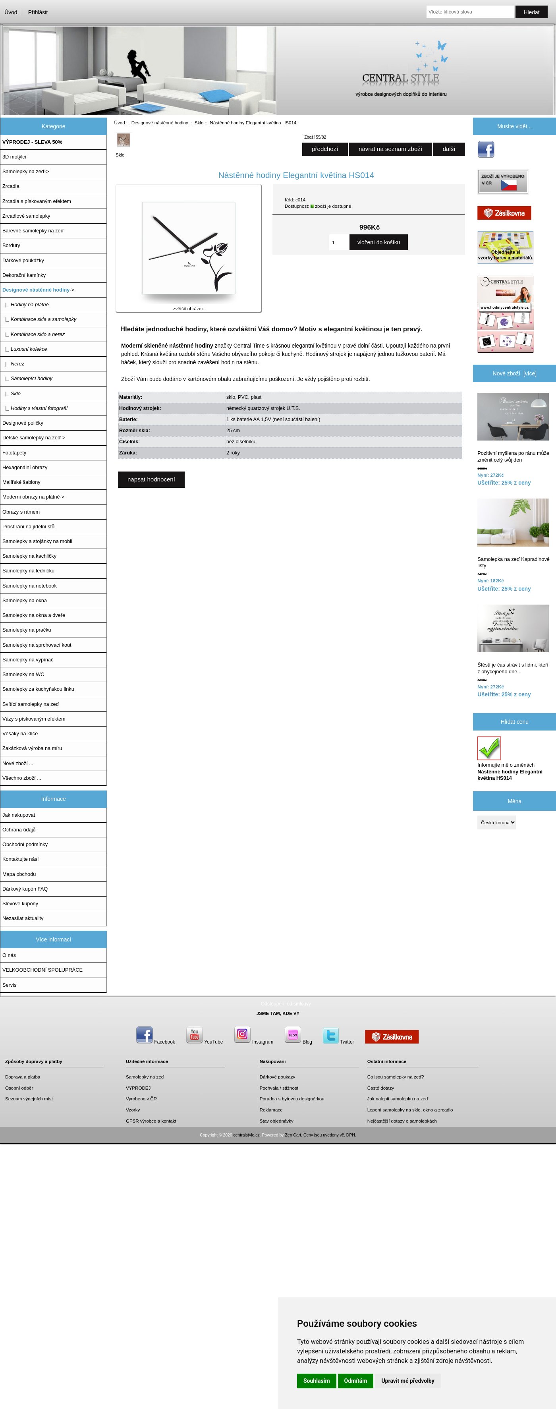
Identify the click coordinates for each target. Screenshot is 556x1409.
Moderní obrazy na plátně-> (33, 497)
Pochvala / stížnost (279, 1087)
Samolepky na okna (24, 600)
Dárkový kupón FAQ (25, 889)
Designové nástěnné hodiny (159, 122)
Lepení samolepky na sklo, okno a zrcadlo (410, 1109)
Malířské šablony (21, 482)
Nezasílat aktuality (22, 918)
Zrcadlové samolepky (26, 216)
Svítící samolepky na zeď (30, 704)
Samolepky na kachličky (29, 556)
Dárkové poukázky (23, 260)
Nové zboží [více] (515, 373)
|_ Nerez (13, 364)
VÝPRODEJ (138, 1087)
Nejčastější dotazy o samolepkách (402, 1120)
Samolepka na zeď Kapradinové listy (513, 533)
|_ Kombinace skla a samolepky (39, 319)
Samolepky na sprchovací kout (36, 645)
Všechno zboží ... (21, 778)
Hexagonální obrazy (24, 467)
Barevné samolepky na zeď (33, 231)
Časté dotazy (380, 1087)
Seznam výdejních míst (29, 1098)
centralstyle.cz (247, 1135)
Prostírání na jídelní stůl (29, 527)
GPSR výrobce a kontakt (151, 1120)
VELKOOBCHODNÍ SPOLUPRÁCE (42, 970)
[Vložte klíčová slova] (470, 12)
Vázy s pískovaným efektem (34, 719)
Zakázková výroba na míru (32, 748)
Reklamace (271, 1109)
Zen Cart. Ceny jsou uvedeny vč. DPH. (320, 1135)
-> (38, 290)
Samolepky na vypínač (27, 660)
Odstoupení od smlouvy (286, 1004)
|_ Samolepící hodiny (27, 378)
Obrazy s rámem (21, 512)
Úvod (10, 12)
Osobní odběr (19, 1087)
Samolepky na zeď (145, 1076)
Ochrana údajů (19, 830)
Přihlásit (38, 12)
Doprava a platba (22, 1076)
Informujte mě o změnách (509, 758)
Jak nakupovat (18, 815)
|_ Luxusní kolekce (24, 349)
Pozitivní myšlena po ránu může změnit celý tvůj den (513, 428)
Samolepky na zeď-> (25, 171)
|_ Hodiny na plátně (25, 304)
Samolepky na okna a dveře (33, 615)
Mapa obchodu (19, 874)
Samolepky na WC (23, 674)
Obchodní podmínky (25, 844)
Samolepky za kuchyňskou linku (38, 689)
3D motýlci (14, 157)
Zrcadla (10, 186)
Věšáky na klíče (20, 733)
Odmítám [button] (355, 1381)
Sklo (199, 122)
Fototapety (14, 453)
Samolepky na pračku (26, 630)
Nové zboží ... (17, 763)
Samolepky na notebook (29, 586)
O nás (9, 955)
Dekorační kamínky (24, 275)
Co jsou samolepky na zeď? (395, 1076)
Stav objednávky (276, 1120)
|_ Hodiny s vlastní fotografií (35, 408)
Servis (9, 985)
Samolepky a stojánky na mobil (37, 541)
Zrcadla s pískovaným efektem (36, 201)
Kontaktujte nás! (20, 859)
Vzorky (133, 1109)
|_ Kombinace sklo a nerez (33, 334)
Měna (514, 801)
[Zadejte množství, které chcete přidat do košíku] (339, 242)
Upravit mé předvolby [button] (407, 1381)
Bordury (11, 245)
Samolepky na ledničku (28, 571)
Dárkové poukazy (277, 1076)
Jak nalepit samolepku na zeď (397, 1098)
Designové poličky (22, 423)
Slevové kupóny (20, 903)
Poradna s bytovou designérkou (292, 1098)
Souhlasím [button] (316, 1381)
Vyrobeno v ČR (141, 1098)
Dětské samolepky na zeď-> (33, 438)
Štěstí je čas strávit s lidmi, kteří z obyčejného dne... (513, 640)
